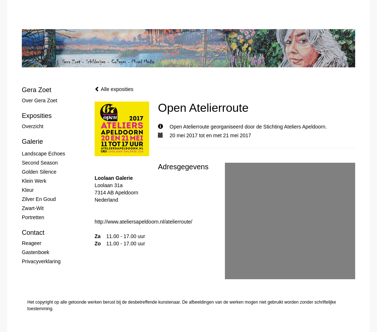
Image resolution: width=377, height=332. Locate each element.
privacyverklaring (41, 261)
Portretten (33, 217)
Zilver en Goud (39, 199)
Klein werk (34, 181)
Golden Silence (39, 172)
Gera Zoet (36, 90)
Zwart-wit (33, 208)
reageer (31, 243)
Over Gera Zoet (39, 100)
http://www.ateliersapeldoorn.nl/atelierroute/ (143, 222)
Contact (33, 232)
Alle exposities (114, 89)
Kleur (28, 190)
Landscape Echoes (43, 154)
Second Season (40, 163)
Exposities (37, 115)
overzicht (32, 126)
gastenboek (35, 252)
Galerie (32, 141)
